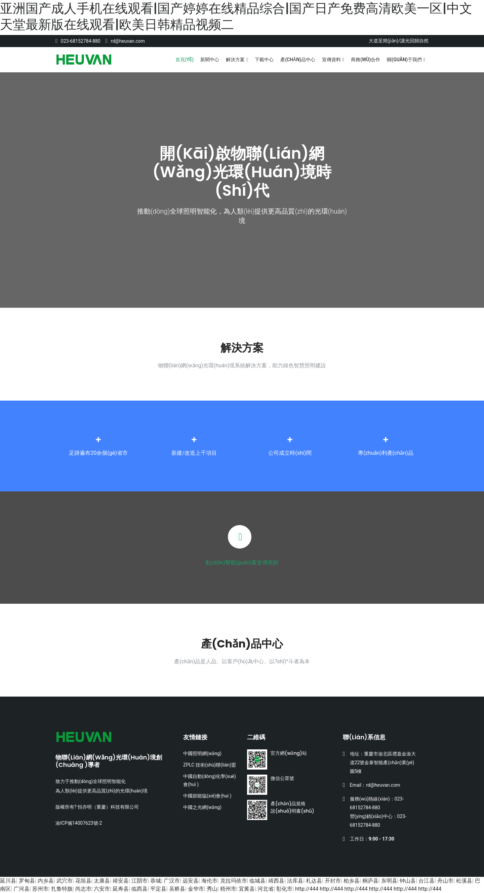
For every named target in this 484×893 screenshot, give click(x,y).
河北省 (265, 889)
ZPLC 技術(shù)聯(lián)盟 (209, 765)
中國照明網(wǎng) (202, 753)
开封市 (333, 881)
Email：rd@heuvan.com (375, 785)
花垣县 (83, 881)
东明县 (389, 881)
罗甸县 (27, 881)
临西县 (139, 889)
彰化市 (284, 889)
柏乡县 (352, 881)
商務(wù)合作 (365, 59)
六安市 (102, 889)
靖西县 (276, 881)
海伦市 (209, 881)
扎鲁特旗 (62, 889)
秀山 (212, 889)
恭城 (155, 881)
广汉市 (172, 881)
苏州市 (40, 889)
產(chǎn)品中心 (297, 59)
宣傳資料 (331, 59)
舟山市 (445, 881)
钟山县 (408, 881)
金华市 (196, 889)
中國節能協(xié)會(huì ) (207, 795)
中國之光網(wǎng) (202, 807)
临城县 (257, 881)
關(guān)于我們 (404, 59)
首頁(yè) (184, 59)
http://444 (307, 889)
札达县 (314, 881)
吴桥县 (177, 889)
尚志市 (83, 889)
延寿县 (121, 889)
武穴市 (64, 881)
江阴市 (139, 881)
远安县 (191, 881)
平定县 (158, 889)
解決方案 (235, 59)
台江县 (426, 881)
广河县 (21, 889)
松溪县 (464, 881)
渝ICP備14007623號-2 (78, 823)
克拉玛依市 (233, 881)
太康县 (102, 881)
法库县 (295, 881)
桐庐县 (370, 881)
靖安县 (121, 881)
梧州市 (228, 889)
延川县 (8, 881)
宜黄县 (247, 889)
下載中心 (264, 59)
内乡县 (46, 881)
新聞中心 (209, 59)
